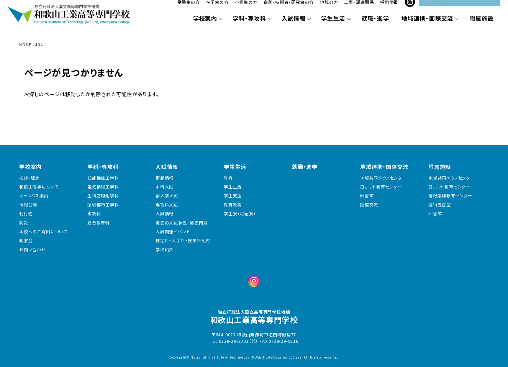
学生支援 (233, 195)
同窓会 (26, 240)
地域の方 (331, 8)
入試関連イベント (173, 231)
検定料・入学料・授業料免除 (183, 240)
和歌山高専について (39, 187)
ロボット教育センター (381, 187)
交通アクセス (464, 7)
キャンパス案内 (34, 195)
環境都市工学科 (103, 205)
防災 (23, 223)
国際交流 (369, 205)
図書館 (367, 195)
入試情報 (167, 166)
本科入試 (165, 187)
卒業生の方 (248, 8)
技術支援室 (439, 205)
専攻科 (94, 213)
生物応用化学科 (103, 195)
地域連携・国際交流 (384, 166)
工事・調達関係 (361, 8)
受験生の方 (190, 8)
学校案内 (30, 166)
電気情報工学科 (103, 187)
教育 (228, 178)
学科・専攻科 (103, 166)
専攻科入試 (167, 205)
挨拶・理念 (29, 178)
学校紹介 (165, 249)
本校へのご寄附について (43, 231)
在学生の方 (219, 8)
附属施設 (439, 166)
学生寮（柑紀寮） (240, 213)
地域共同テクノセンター (383, 178)
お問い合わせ (434, 7)
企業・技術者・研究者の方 (290, 8)
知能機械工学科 (103, 178)
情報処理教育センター (450, 195)
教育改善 (233, 205)
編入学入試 (167, 195)
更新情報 (165, 178)
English (489, 7)
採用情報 (391, 8)
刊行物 (26, 213)
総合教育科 (98, 223)
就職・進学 (305, 166)
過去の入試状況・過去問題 (182, 223)
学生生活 (235, 166)
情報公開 (28, 205)
